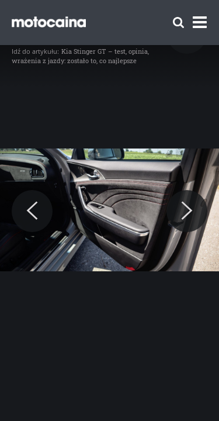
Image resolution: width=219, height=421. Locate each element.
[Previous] (32, 211)
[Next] (186, 211)
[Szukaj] (178, 22)
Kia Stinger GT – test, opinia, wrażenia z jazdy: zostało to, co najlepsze (80, 56)
